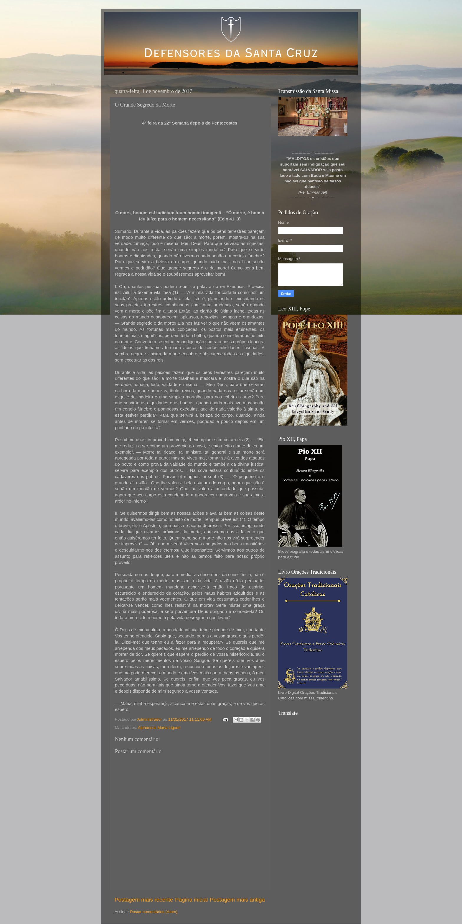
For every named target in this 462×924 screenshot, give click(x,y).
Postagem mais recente (144, 900)
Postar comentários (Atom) (154, 912)
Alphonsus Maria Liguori (159, 727)
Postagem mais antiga (237, 900)
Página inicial (191, 900)
